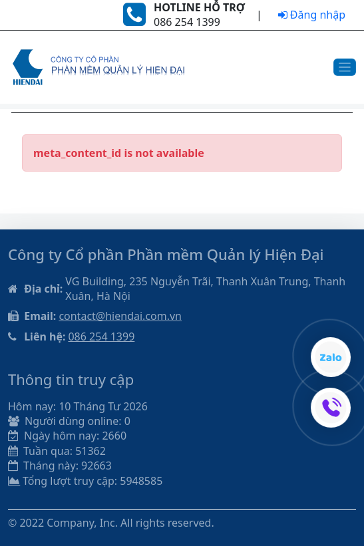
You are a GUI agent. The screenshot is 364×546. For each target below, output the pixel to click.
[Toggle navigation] (345, 67)
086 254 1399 (101, 336)
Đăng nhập (311, 14)
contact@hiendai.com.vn (120, 316)
